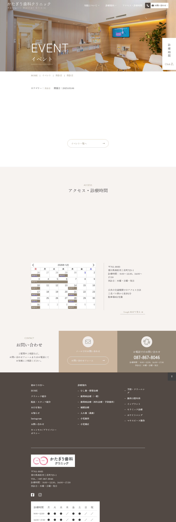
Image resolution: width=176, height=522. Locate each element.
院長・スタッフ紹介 (19, 401)
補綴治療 (63, 407)
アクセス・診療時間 (132, 5)
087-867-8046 (147, 357)
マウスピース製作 (114, 417)
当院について (90, 5)
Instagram (15, 418)
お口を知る (15, 407)
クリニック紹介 (17, 396)
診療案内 (109, 5)
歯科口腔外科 (112, 394)
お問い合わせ (16, 424)
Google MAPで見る (153, 311)
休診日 (26, 88)
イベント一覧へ (79, 143)
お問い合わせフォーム (82, 360)
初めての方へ (16, 385)
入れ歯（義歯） (67, 413)
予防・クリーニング (116, 389)
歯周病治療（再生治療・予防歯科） (76, 401)
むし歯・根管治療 (68, 390)
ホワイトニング (113, 411)
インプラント (112, 400)
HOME (13, 390)
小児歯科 (63, 418)
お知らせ (14, 413)
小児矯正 (63, 424)
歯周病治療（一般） (69, 396)
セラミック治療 (113, 406)
